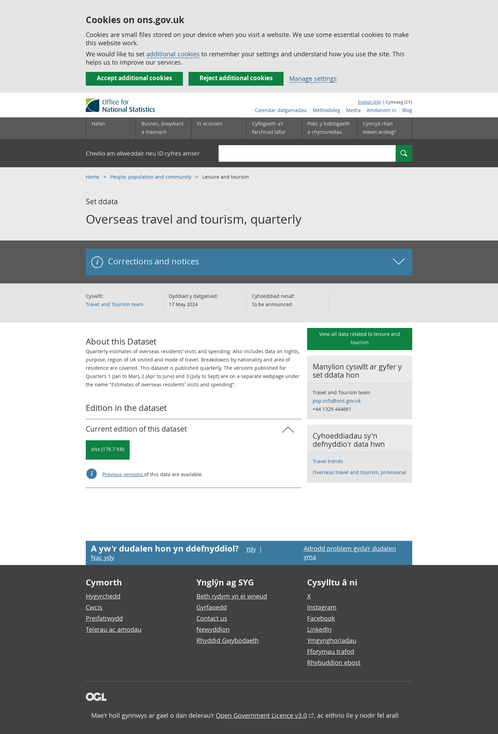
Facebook (321, 618)
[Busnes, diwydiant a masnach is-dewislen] (163, 128)
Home (93, 176)
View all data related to (359, 338)
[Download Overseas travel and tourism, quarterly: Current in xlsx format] (108, 450)
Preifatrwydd (104, 618)
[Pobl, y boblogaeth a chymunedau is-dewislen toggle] (329, 128)
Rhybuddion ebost (333, 662)
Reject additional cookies (236, 78)
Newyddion (213, 629)
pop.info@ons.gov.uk (337, 400)
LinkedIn (319, 629)
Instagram (321, 607)
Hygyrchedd (103, 596)
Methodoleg (326, 110)
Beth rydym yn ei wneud (231, 596)
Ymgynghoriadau (331, 640)
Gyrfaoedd (211, 607)
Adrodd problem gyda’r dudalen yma (350, 552)
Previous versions (123, 474)
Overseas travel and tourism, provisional (359, 472)
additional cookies (173, 54)
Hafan (98, 123)
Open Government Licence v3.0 (261, 715)
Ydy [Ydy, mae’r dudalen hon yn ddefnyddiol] (251, 549)
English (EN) (369, 102)
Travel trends (328, 461)
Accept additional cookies (134, 78)
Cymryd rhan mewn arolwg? (379, 127)
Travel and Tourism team (114, 304)
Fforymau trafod (330, 651)
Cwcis (94, 607)
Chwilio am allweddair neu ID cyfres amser (143, 153)
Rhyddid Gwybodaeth (227, 640)
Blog (407, 110)
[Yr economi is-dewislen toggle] (218, 128)
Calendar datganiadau (281, 110)
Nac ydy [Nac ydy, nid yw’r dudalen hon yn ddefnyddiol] (102, 557)
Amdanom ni (381, 110)
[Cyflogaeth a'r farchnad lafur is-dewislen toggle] (274, 128)
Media (353, 110)
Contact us (211, 618)
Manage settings (313, 78)
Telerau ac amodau (113, 629)
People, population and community (151, 176)
